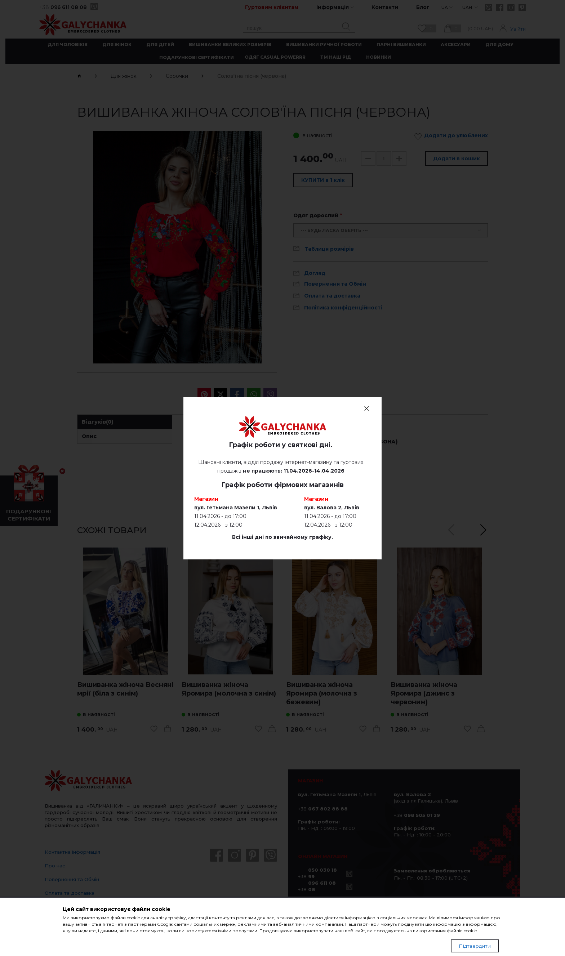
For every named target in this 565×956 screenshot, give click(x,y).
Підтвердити (475, 946)
